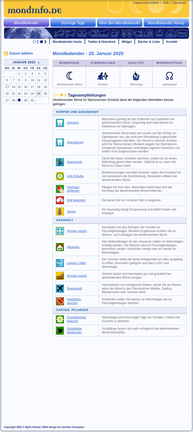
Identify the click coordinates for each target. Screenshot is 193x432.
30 (25, 100)
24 (32, 93)
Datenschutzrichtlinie (146, 2)
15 (19, 86)
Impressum (179, 2)
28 (13, 100)
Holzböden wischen (74, 301)
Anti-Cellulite (75, 176)
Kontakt (171, 42)
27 (7, 100)
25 (38, 93)
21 (13, 93)
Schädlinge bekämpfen (74, 330)
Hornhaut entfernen (73, 189)
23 (25, 93)
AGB (166, 2)
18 (38, 86)
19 (45, 86)
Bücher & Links (149, 42)
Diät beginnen (76, 200)
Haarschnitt (74, 162)
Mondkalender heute (67, 42)
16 (25, 86)
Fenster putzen (77, 231)
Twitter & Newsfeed (101, 42)
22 (19, 93)
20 (7, 93)
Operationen (75, 142)
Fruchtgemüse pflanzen (76, 319)
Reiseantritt (74, 288)
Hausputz (73, 247)
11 (38, 80)
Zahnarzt (73, 122)
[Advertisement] (122, 376)
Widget (127, 42)
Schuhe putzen (77, 276)
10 (32, 80)
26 (45, 93)
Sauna (71, 211)
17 (32, 86)
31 (32, 100)
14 (13, 86)
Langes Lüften (76, 263)
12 (45, 80)
